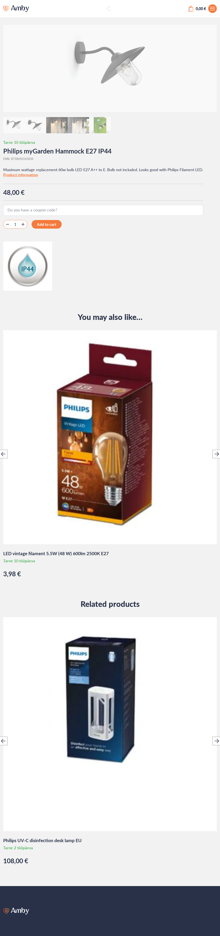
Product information (20, 174)
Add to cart (46, 224)
